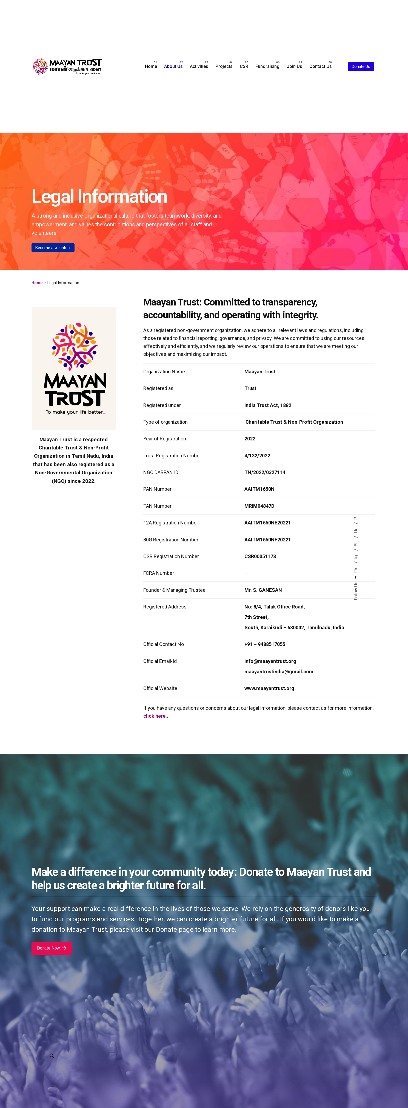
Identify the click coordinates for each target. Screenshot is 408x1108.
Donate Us (361, 66)
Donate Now (51, 948)
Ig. (355, 556)
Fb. (355, 569)
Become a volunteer (53, 247)
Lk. (355, 530)
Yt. (355, 543)
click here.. (155, 716)
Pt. (355, 517)
